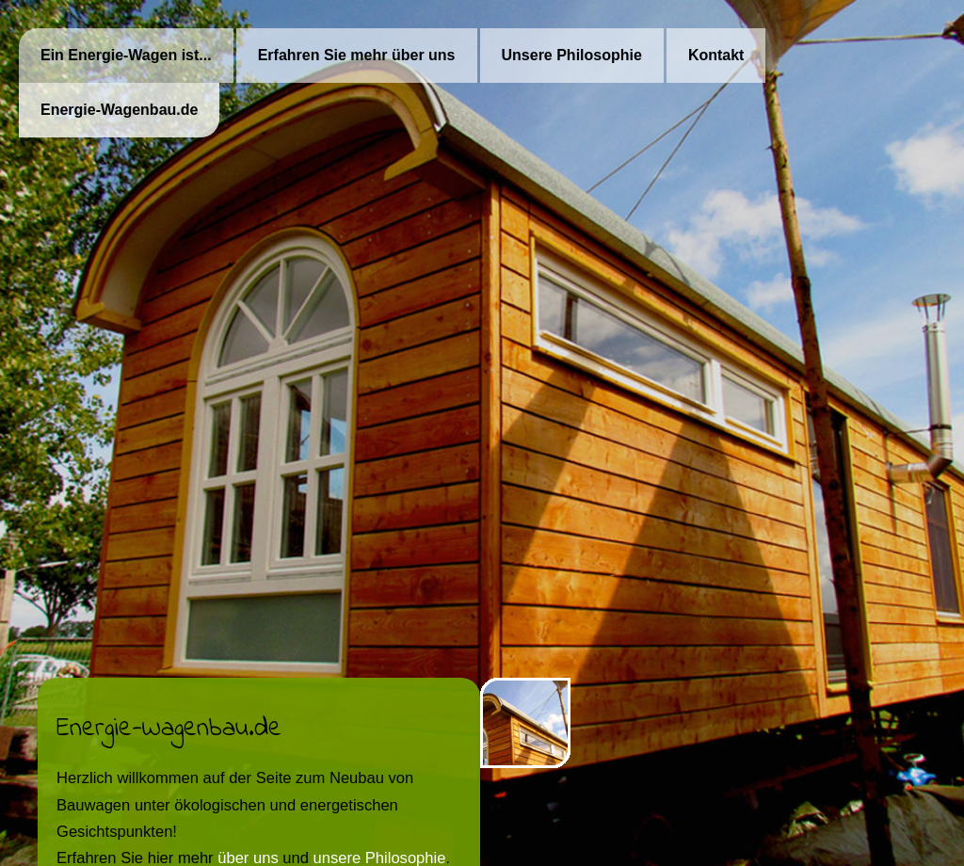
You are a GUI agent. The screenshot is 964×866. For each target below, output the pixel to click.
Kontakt (716, 55)
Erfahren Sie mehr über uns (357, 55)
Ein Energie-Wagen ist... (126, 55)
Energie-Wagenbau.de (119, 110)
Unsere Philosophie (572, 55)
